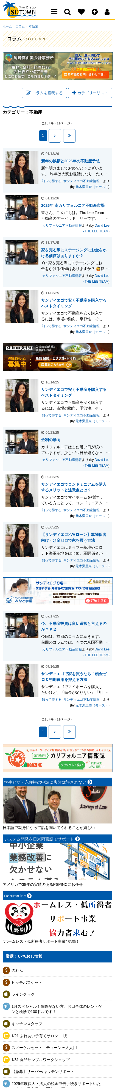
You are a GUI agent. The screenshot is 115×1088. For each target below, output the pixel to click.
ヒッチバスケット (27, 983)
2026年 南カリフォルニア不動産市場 (73, 206)
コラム (19, 26)
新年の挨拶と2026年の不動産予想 (70, 162)
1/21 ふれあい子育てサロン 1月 (39, 1036)
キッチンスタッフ (27, 1024)
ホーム (7, 26)
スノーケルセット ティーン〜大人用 (44, 1048)
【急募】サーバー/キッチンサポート (43, 1072)
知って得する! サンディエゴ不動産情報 (72, 182)
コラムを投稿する (44, 93)
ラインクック (23, 995)
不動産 (30, 26)
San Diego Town (27, 15)
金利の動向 (50, 440)
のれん (17, 971)
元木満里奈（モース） (91, 188)
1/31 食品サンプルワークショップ (40, 1060)
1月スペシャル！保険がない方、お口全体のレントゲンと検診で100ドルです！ (57, 1010)
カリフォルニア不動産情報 (62, 226)
